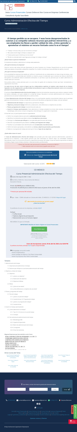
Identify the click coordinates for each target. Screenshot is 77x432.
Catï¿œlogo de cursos (47, 413)
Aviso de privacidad (32, 414)
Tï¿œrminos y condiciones (19, 414)
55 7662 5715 (33, 1)
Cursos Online (45, 411)
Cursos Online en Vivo (34, 12)
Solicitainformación (73, 421)
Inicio (8, 12)
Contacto (56, 413)
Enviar (67, 389)
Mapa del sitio (65, 414)
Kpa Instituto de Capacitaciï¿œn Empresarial (12, 1)
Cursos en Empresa (50, 12)
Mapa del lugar (60, 197)
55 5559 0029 (43, 1)
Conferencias (64, 12)
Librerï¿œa (38, 408)
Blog (25, 413)
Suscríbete (24, 15)
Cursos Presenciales (17, 12)
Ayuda (17, 15)
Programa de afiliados (34, 413)
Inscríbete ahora (75, 411)
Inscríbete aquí (39, 229)
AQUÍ (40, 208)
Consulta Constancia (44, 414)
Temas (64, 411)
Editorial (20, 413)
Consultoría (10, 15)
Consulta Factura (55, 414)
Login (9, 414)
